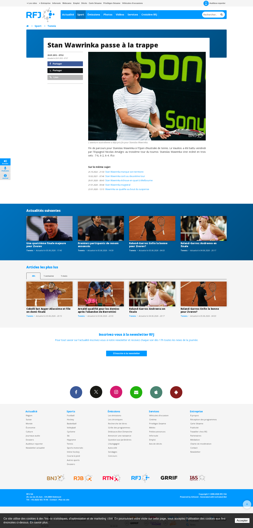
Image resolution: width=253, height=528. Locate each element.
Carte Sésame (95, 3)
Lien (54, 77)
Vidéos (120, 14)
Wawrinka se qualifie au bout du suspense (118, 189)
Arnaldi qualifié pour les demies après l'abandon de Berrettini (98, 310)
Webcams (66, 3)
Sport (80, 14)
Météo (152, 427)
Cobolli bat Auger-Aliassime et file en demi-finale (48, 310)
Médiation (195, 440)
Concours (112, 456)
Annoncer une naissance (119, 435)
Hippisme (71, 440)
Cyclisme (71, 431)
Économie (30, 427)
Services (133, 14)
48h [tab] (33, 276)
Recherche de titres (117, 423)
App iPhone (156, 392)
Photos (107, 14)
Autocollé (112, 448)
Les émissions (114, 415)
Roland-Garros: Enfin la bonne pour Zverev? (148, 245)
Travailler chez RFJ (198, 431)
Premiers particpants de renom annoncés (98, 245)
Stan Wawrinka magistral (109, 184)
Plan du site (64, 500)
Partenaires (195, 435)
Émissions (93, 14)
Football (70, 415)
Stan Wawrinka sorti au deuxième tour (116, 176)
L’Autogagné (113, 444)
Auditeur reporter (34, 444)
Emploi (76, 3)
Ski (68, 435)
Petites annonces (157, 431)
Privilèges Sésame (111, 3)
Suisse (29, 419)
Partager (56, 63)
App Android (176, 392)
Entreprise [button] (44, 3)
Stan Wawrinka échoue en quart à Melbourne (120, 180)
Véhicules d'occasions (132, 3)
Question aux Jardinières (119, 440)
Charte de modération (200, 444)
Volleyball (71, 427)
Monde (29, 423)
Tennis (51, 26)
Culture (29, 431)
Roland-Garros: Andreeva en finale (199, 245)
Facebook (76, 392)
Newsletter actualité (35, 448)
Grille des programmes (119, 427)
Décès (84, 3)
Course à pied (73, 456)
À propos (194, 415)
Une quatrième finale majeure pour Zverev (46, 245)
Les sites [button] (32, 3)
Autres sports (73, 460)
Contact (193, 448)
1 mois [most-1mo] (64, 276)
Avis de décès (155, 444)
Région (29, 415)
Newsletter (195, 452)
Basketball (71, 423)
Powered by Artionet (189, 497)
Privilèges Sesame (157, 423)
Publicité (194, 427)
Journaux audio (33, 435)
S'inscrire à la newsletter (126, 353)
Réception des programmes (203, 419)
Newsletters (136, 392)
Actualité (68, 14)
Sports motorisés (75, 448)
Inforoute (56, 3)
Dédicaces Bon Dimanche (120, 431)
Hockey (70, 419)
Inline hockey (73, 452)
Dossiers (30, 440)
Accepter (242, 520)
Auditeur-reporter (214, 3)
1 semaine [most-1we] (49, 276)
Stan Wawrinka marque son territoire (116, 171)
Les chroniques (115, 419)
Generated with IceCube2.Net (213, 497)
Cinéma (152, 419)
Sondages (112, 452)
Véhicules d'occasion (158, 415)
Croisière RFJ (149, 14)
